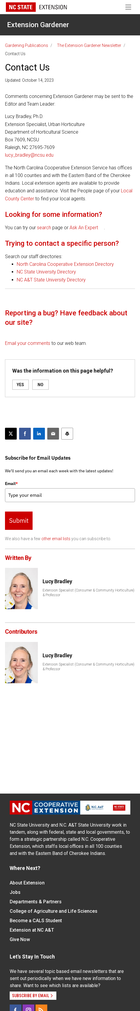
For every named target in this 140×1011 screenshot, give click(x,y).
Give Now (20, 939)
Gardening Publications (26, 45)
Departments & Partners (36, 902)
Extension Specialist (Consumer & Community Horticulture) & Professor (88, 592)
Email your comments (27, 343)
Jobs (15, 892)
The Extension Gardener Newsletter (89, 45)
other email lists (55, 538)
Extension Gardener (38, 25)
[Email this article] (53, 434)
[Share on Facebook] (25, 434)
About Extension (27, 883)
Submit (18, 520)
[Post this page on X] (11, 434)
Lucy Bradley (57, 581)
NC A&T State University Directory (51, 280)
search (44, 227)
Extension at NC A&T (32, 930)
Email (11, 483)
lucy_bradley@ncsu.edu (29, 155)
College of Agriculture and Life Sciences (53, 911)
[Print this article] (67, 434)
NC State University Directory (46, 272)
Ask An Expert (84, 227)
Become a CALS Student (36, 920)
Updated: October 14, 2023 (29, 80)
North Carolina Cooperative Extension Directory (65, 264)
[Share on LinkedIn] (39, 434)
